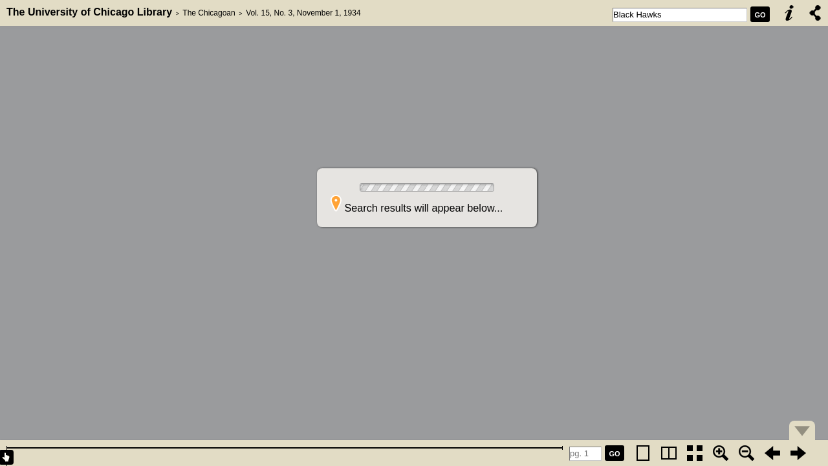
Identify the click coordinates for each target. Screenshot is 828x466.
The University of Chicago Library (89, 11)
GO (759, 15)
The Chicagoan (208, 12)
